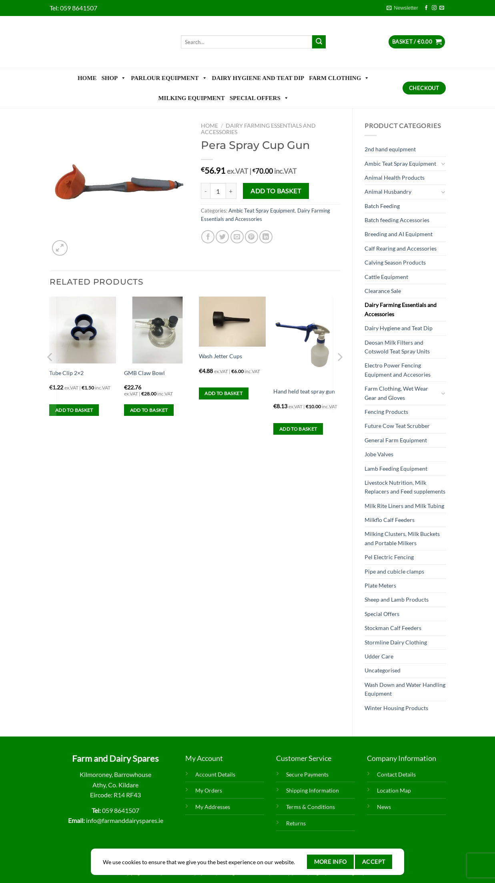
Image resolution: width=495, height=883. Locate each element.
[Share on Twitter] (222, 236)
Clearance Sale (383, 290)
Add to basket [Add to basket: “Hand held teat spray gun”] (298, 428)
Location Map (394, 790)
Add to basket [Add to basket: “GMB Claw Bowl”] (149, 410)
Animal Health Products (395, 177)
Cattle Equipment (386, 276)
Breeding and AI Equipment (399, 234)
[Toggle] (443, 163)
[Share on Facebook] (207, 236)
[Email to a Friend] (237, 236)
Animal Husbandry (388, 191)
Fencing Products (386, 411)
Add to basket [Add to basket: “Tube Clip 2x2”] (74, 410)
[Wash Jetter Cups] (232, 322)
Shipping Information (312, 790)
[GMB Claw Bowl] (157, 330)
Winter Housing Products (396, 707)
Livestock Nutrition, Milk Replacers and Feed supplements (405, 487)
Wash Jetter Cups (220, 356)
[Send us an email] (441, 8)
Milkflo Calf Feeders (390, 519)
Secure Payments (307, 774)
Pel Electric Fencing (389, 557)
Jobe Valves (379, 454)
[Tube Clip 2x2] (82, 330)
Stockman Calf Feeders (393, 627)
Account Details (215, 774)
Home (87, 78)
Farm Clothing (339, 78)
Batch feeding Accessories (397, 220)
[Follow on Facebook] (426, 8)
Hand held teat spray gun (304, 391)
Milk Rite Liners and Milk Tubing (404, 505)
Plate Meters (380, 585)
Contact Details (396, 774)
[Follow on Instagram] (434, 8)
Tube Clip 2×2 (66, 372)
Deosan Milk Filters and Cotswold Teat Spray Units (397, 347)
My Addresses (212, 806)
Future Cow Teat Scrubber (397, 425)
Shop (113, 78)
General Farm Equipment (396, 440)
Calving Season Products (395, 262)
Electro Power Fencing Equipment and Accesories (398, 369)
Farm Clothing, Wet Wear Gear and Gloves (396, 393)
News (384, 806)
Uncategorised (383, 670)
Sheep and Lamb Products (397, 599)
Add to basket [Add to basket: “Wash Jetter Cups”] (223, 393)
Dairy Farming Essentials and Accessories (401, 309)
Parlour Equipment (169, 78)
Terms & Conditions (310, 806)
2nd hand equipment (390, 149)
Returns (296, 823)
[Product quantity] (218, 191)
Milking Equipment (191, 98)
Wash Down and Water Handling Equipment (405, 689)
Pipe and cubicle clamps (394, 571)
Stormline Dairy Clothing (396, 642)
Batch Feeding (382, 206)
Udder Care (379, 656)
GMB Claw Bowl (144, 372)
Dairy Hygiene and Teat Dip (258, 78)
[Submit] (319, 42)
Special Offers (259, 98)
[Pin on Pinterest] (251, 236)
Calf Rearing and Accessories (401, 248)
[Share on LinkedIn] (266, 236)
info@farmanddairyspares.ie (124, 820)
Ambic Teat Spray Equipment (400, 163)
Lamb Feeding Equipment (396, 468)
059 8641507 (78, 8)
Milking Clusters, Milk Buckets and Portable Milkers (402, 538)
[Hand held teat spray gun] (306, 339)
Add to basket (276, 191)
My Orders (208, 790)
